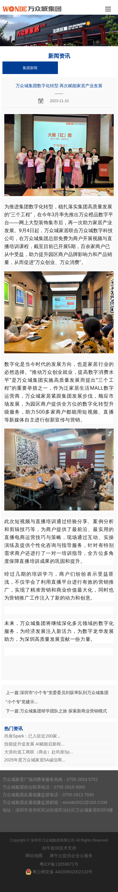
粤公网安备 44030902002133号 (62, 871)
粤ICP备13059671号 (59, 864)
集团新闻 (30, 68)
